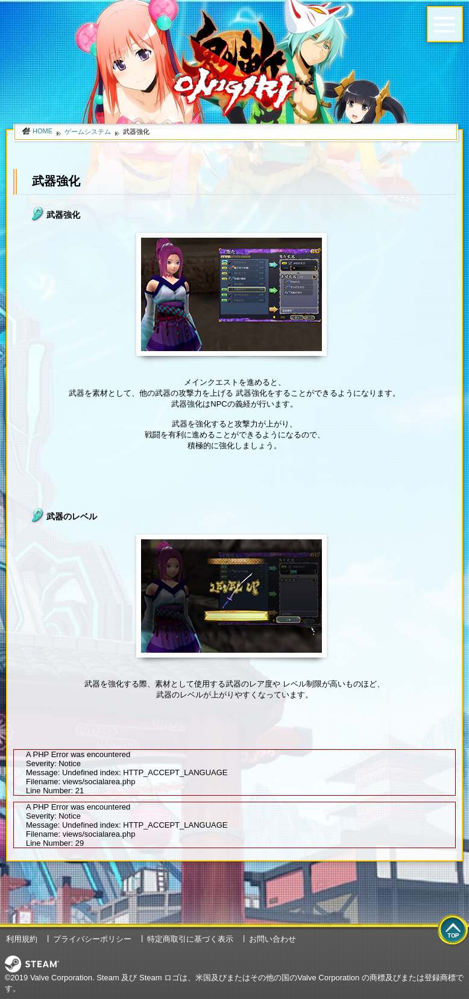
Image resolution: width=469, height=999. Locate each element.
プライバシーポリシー (92, 939)
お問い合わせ (272, 939)
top (453, 931)
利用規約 (21, 939)
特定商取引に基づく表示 (190, 939)
